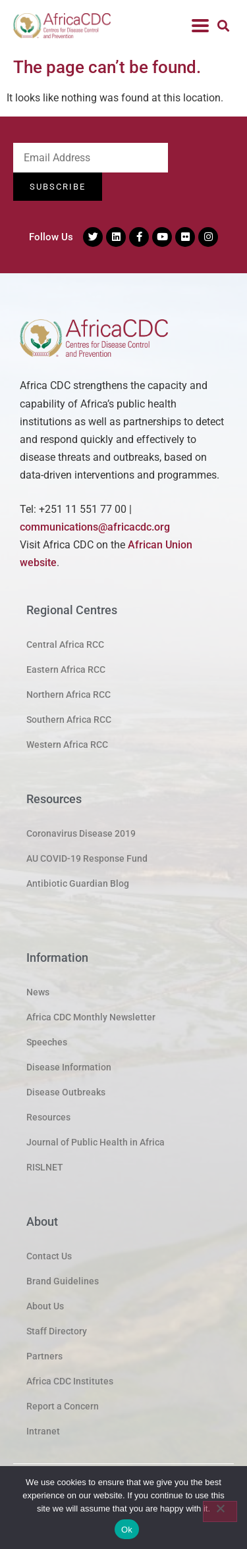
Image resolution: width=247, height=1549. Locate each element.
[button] (223, 25)
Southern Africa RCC (68, 719)
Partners (44, 1356)
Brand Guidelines (62, 1281)
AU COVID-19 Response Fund (87, 858)
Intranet (43, 1431)
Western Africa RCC (67, 744)
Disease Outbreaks (65, 1092)
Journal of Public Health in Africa (95, 1142)
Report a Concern (62, 1406)
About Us (45, 1306)
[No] (220, 1511)
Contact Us (49, 1256)
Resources (48, 1117)
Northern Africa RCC (68, 694)
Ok (126, 1530)
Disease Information (68, 1067)
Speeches (46, 1042)
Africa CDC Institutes (69, 1381)
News (37, 992)
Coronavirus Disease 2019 (81, 833)
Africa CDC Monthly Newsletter (90, 1017)
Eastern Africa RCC (65, 669)
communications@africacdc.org (95, 527)
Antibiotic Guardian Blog (77, 883)
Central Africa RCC (65, 644)
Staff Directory (56, 1331)
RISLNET (44, 1167)
